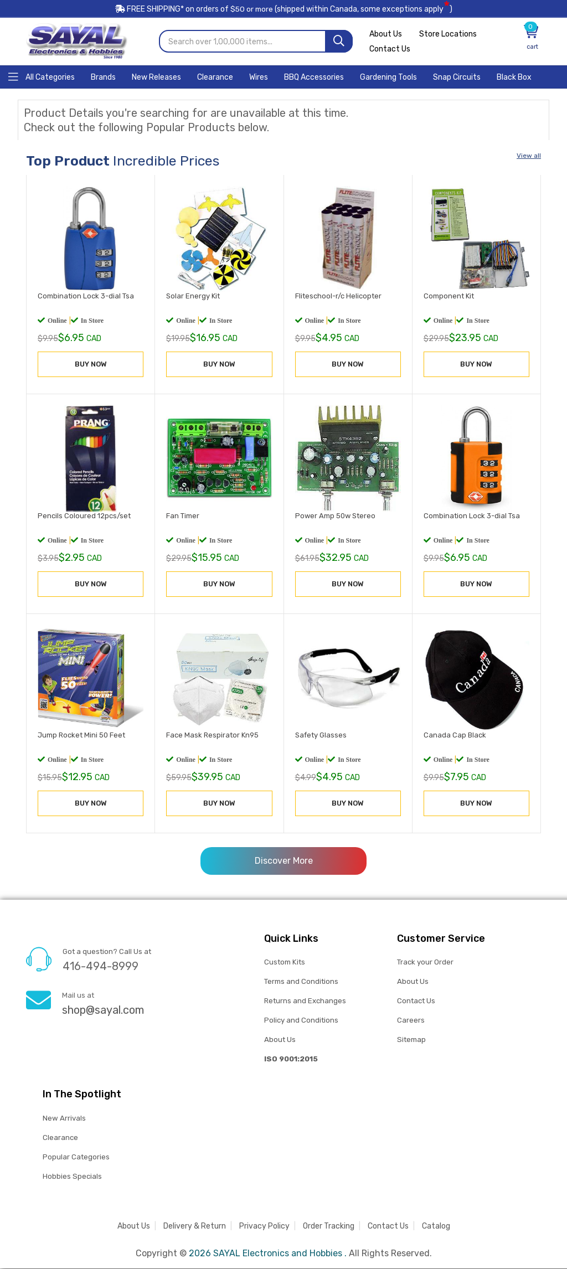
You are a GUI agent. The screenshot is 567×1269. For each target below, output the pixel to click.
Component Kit (449, 296)
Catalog (436, 1226)
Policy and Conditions (301, 1021)
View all (529, 156)
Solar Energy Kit (193, 296)
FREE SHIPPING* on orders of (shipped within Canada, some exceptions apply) (283, 10)
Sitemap (411, 1040)
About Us (385, 34)
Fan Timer (182, 516)
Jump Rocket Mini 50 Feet (81, 735)
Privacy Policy (264, 1226)
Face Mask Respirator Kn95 (212, 735)
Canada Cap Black (455, 735)
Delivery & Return (194, 1226)
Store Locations (449, 34)
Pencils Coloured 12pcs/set (84, 516)
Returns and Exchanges (305, 1001)
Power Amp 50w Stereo (335, 516)
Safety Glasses (321, 735)
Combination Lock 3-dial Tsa (86, 296)
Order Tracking (328, 1226)
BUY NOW (91, 364)
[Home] (41, 76)
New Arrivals (64, 1119)
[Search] (339, 41)
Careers (411, 1021)
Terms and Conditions (301, 982)
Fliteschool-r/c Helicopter (338, 296)
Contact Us (389, 49)
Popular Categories (76, 1157)
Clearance (60, 1138)
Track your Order (425, 962)
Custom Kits (284, 962)
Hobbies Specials (72, 1177)
